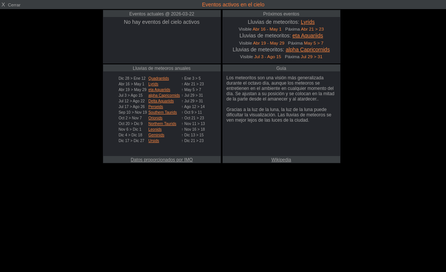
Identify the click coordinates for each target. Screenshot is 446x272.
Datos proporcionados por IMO (162, 159)
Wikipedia (281, 159)
